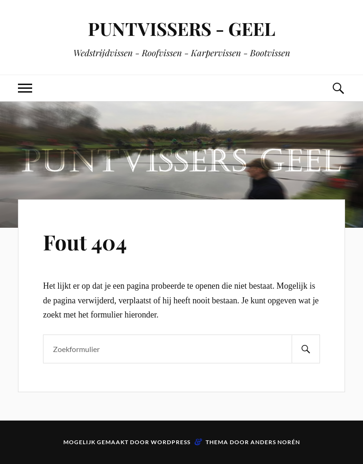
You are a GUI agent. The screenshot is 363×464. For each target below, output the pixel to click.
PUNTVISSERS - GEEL (181, 29)
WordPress (170, 442)
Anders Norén (275, 442)
